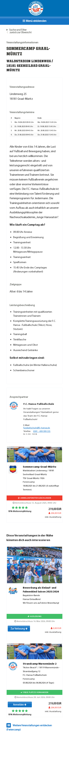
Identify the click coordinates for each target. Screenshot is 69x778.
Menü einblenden (34, 21)
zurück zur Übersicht (20, 32)
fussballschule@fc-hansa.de (36, 427)
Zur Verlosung (18, 628)
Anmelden (19, 704)
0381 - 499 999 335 (41, 431)
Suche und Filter (17, 29)
